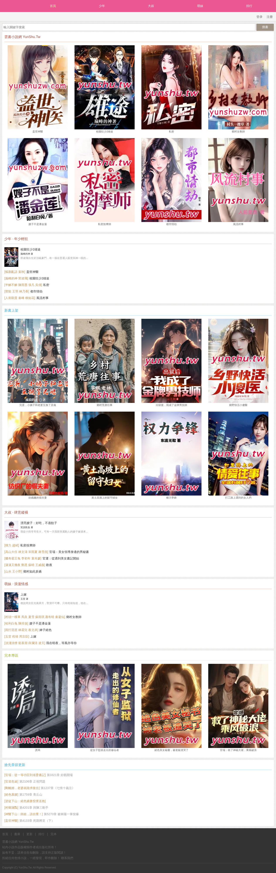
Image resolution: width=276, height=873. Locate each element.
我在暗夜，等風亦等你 (61, 643)
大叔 (151, 6)
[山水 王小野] (13, 571)
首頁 (53, 6)
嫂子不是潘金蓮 (40, 623)
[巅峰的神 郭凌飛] (16, 278)
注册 (270, 16)
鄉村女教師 (73, 617)
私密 (46, 285)
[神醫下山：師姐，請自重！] (23, 814)
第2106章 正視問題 (32, 781)
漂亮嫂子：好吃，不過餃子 (38, 523)
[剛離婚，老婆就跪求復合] (22, 788)
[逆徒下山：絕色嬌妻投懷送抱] (25, 801)
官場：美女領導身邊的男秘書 (69, 552)
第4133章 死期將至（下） (36, 820)
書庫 (17, 834)
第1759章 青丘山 (30, 794)
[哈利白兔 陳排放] (16, 623)
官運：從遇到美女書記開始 (60, 558)
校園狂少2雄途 (30, 249)
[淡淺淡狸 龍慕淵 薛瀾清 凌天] (24, 643)
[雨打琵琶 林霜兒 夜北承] (21, 630)
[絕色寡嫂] (11, 794)
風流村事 (42, 298)
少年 (102, 6)
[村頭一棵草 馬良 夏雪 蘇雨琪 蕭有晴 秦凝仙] (34, 617)
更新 (29, 834)
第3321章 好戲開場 (60, 775)
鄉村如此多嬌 (32, 571)
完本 (54, 834)
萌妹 (200, 6)
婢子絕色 (45, 630)
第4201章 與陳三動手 (33, 807)
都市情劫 (36, 291)
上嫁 (23, 594)
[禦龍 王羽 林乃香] (16, 291)
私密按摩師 (28, 545)
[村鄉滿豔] (11, 807)
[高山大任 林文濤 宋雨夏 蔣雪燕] (26, 552)
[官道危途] (11, 781)
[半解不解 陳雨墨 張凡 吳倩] (23, 285)
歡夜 (49, 565)
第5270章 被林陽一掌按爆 (61, 814)
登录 (259, 16)
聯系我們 (67, 858)
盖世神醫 (32, 272)
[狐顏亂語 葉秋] (14, 272)
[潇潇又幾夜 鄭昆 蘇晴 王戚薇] (24, 565)
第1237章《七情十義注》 (58, 788)
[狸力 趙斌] (11, 545)
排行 (249, 6)
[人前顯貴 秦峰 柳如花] (19, 298)
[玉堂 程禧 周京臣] (16, 636)
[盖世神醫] (11, 820)
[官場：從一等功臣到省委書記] (25, 775)
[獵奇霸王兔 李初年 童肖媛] (22, 558)
